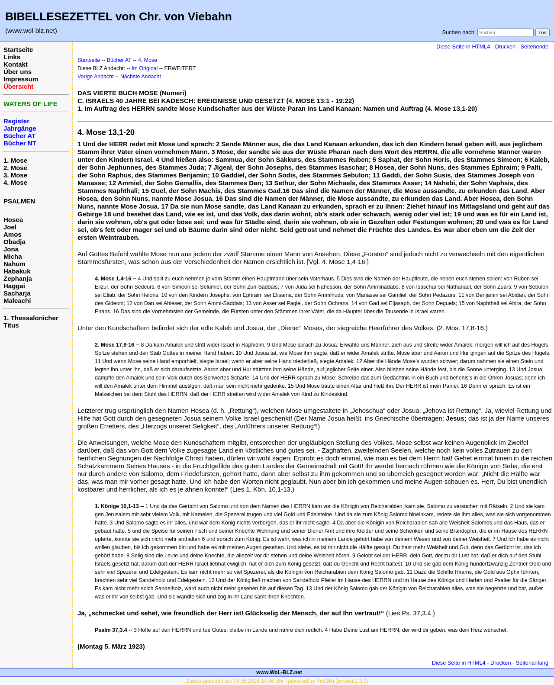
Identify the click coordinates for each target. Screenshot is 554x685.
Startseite (18, 49)
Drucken (505, 46)
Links (11, 57)
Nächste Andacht (140, 77)
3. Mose (15, 175)
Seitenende (534, 46)
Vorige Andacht (95, 77)
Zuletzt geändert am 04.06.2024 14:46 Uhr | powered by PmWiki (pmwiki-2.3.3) (277, 681)
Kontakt (15, 64)
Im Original (145, 68)
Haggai (14, 285)
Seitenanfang (532, 662)
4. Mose (15, 182)
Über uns (17, 71)
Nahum (14, 263)
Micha (12, 256)
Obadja (14, 241)
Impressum (20, 79)
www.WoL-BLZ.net (279, 672)
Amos (12, 234)
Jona (11, 249)
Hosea (13, 219)
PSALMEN (19, 201)
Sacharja (17, 293)
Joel (9, 227)
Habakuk (17, 271)
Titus (11, 325)
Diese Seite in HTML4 (463, 46)
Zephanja (17, 278)
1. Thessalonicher (30, 318)
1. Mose (15, 160)
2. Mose (15, 167)
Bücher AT (119, 60)
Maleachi (17, 300)
